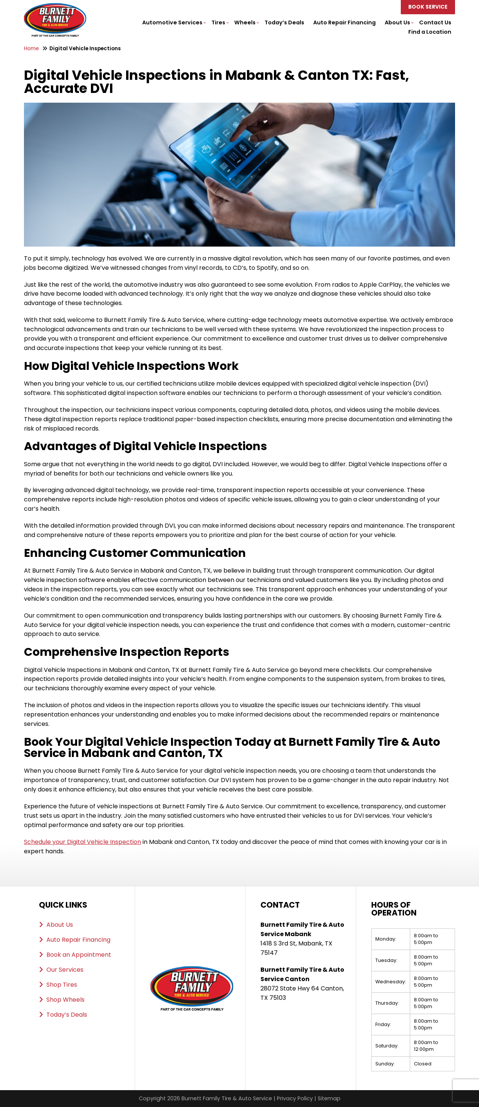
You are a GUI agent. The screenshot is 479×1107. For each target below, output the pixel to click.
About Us (397, 22)
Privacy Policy (295, 1098)
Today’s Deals (284, 22)
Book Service (428, 6)
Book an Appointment (78, 954)
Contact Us (435, 22)
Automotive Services (172, 22)
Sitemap (329, 1098)
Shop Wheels (65, 999)
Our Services (64, 969)
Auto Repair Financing (344, 22)
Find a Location (429, 32)
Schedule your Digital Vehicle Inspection (82, 842)
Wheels (245, 22)
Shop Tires (61, 984)
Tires (218, 22)
